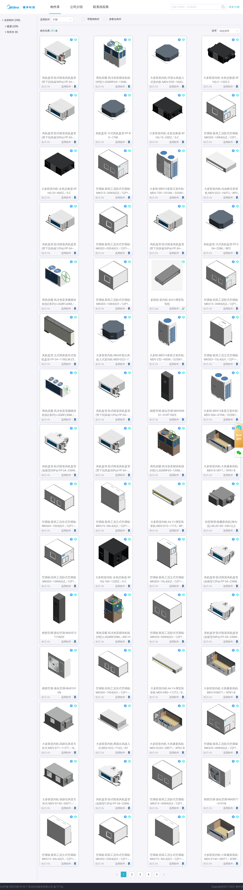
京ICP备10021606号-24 (12, 886)
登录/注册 (234, 7)
